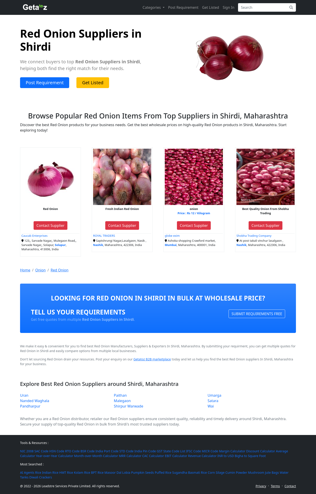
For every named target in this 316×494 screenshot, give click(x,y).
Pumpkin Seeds (142, 472)
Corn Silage (216, 472)
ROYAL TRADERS (104, 236)
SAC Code (41, 451)
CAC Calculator (153, 456)
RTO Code (72, 451)
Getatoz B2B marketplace (152, 359)
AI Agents (27, 472)
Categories (152, 7)
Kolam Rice (82, 472)
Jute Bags (272, 472)
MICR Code (210, 451)
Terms (275, 486)
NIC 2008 (27, 451)
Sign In (228, 7)
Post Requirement (183, 7)
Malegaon (122, 400)
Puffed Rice (163, 472)
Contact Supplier (50, 225)
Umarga (214, 395)
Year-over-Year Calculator (54, 456)
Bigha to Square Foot (250, 456)
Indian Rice (50, 472)
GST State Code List (171, 451)
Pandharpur (30, 406)
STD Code (126, 451)
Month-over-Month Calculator (96, 456)
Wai (211, 406)
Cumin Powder (236, 472)
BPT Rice (97, 472)
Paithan (120, 395)
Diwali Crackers (40, 477)
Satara (213, 400)
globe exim (172, 236)
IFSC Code (193, 451)
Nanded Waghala (34, 400)
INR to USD (226, 456)
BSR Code (87, 451)
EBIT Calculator (176, 456)
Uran (24, 395)
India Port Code (107, 451)
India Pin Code (145, 451)
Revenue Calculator (202, 456)
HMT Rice (66, 472)
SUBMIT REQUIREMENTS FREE (256, 313)
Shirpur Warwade (128, 406)
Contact (290, 486)
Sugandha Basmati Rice (189, 472)
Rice (38, 472)
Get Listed (210, 7)
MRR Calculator (130, 456)
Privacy (261, 486)
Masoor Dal (112, 472)
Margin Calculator (232, 451)
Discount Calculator (260, 451)
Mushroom (256, 472)
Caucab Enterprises (34, 236)
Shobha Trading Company (253, 236)
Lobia (126, 472)
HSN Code (56, 451)
